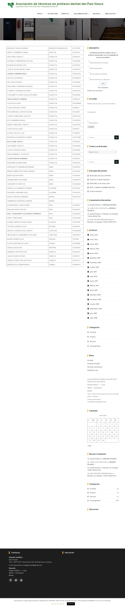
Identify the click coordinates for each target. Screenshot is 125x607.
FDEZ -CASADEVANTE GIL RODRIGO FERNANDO (24, 214)
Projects (93, 337)
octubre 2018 (94, 304)
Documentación (82, 14)
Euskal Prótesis (95, 205)
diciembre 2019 (95, 258)
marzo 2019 (94, 281)
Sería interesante (96, 68)
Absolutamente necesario (99, 63)
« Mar (89, 446)
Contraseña (91, 112)
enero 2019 (94, 290)
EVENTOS (66, 14)
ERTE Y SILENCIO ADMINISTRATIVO (102, 187)
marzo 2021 (94, 235)
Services (93, 341)
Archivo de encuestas (95, 91)
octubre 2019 (94, 267)
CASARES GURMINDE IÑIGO (17, 74)
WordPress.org (92, 370)
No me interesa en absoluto (100, 79)
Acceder (91, 127)
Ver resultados (103, 87)
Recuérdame (93, 123)
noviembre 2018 (95, 299)
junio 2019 (93, 272)
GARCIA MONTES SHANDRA (17, 99)
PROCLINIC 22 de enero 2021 (100, 183)
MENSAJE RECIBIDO (110, 205)
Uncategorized (95, 346)
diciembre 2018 (95, 295)
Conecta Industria (96, 191)
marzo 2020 (94, 244)
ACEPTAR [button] (71, 604)
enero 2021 (94, 239)
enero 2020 (94, 253)
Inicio (40, 14)
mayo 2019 (93, 276)
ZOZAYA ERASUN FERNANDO (17, 158)
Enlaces (97, 14)
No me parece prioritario (98, 74)
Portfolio (93, 332)
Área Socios (111, 14)
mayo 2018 (93, 318)
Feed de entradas (93, 364)
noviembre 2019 (95, 262)
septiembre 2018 (96, 309)
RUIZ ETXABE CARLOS (15, 142)
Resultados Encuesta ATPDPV (100, 176)
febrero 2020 (94, 249)
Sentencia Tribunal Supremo (100, 179)
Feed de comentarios (94, 367)
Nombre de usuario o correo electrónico (101, 104)
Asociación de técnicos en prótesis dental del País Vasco (59, 4)
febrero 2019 (94, 286)
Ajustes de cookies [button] (58, 604)
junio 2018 (93, 313)
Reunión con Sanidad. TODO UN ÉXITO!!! (101, 222)
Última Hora (53, 14)
